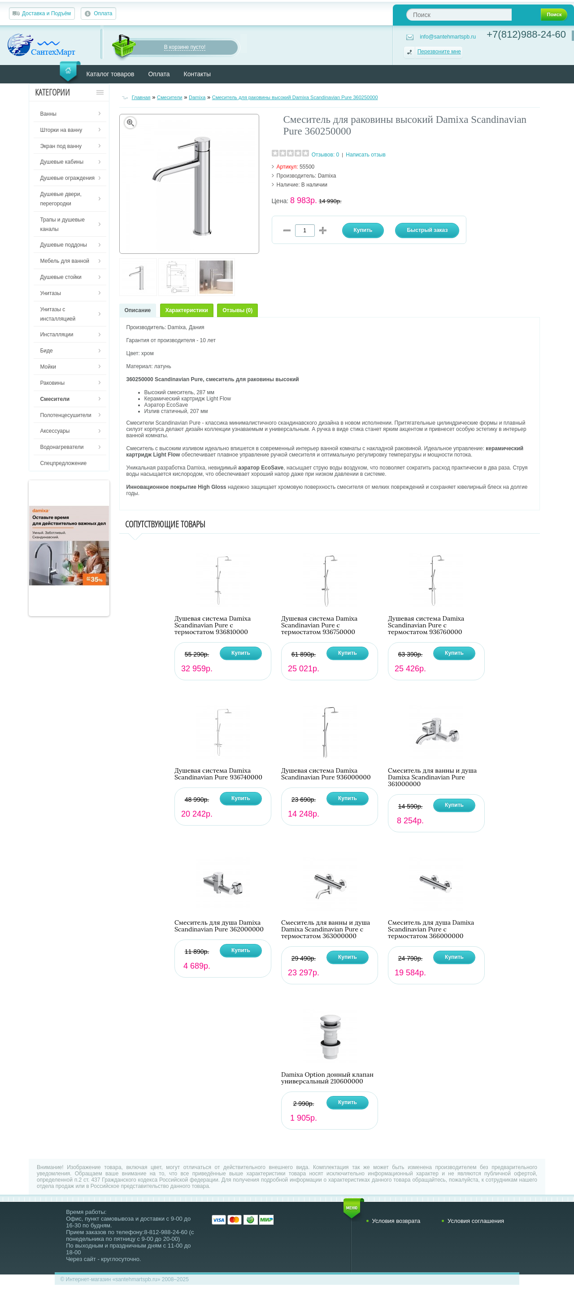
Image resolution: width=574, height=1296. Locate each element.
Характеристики (186, 310)
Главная (141, 97)
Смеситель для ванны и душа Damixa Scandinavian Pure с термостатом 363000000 (325, 929)
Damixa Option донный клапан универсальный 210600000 (327, 1078)
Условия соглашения (476, 1221)
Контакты (197, 74)
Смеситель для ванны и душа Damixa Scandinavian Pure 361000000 (432, 777)
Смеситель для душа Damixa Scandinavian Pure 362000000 (219, 926)
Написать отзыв (365, 155)
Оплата (103, 13)
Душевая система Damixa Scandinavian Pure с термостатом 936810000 (212, 625)
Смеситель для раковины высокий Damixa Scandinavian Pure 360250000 (295, 97)
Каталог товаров (111, 74)
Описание (138, 310)
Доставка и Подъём (46, 13)
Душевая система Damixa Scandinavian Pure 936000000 (326, 774)
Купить (240, 653)
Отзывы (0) (237, 310)
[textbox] (459, 15)
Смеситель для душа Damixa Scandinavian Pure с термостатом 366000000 (431, 929)
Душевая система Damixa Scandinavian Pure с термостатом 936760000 (426, 625)
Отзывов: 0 (325, 155)
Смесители (170, 97)
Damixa (197, 97)
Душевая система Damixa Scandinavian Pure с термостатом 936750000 (319, 625)
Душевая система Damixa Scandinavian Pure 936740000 (218, 774)
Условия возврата (396, 1221)
